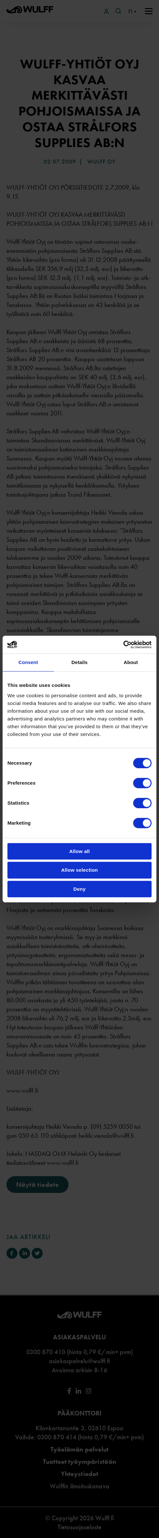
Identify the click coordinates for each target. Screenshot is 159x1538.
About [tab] (131, 662)
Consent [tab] (28, 662)
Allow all (79, 851)
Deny (79, 889)
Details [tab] (79, 662)
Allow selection (79, 870)
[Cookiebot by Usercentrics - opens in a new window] (123, 644)
